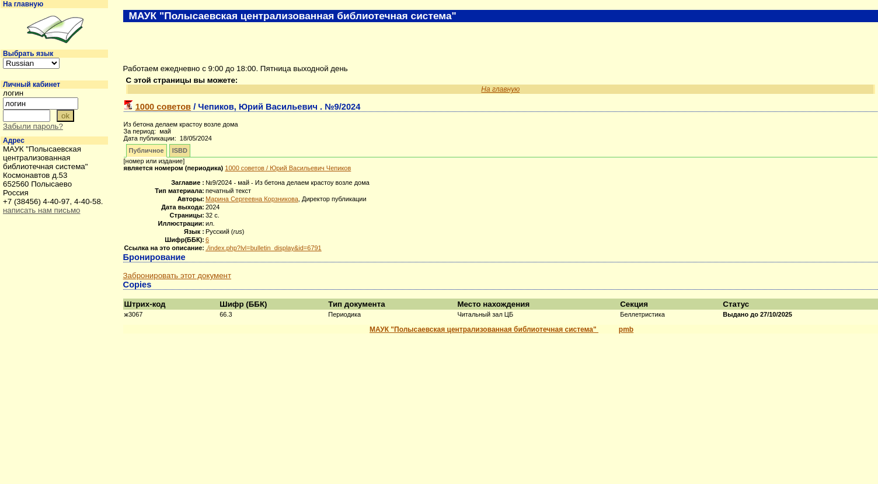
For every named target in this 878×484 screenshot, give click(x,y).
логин (13, 93)
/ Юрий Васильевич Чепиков (288, 167)
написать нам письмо (41, 210)
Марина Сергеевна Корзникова (251, 198)
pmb (626, 329)
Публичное (146, 150)
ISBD (179, 150)
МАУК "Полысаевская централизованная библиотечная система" (484, 329)
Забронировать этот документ (177, 275)
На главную (23, 4)
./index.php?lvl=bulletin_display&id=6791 (263, 247)
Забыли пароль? (33, 126)
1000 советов (163, 106)
